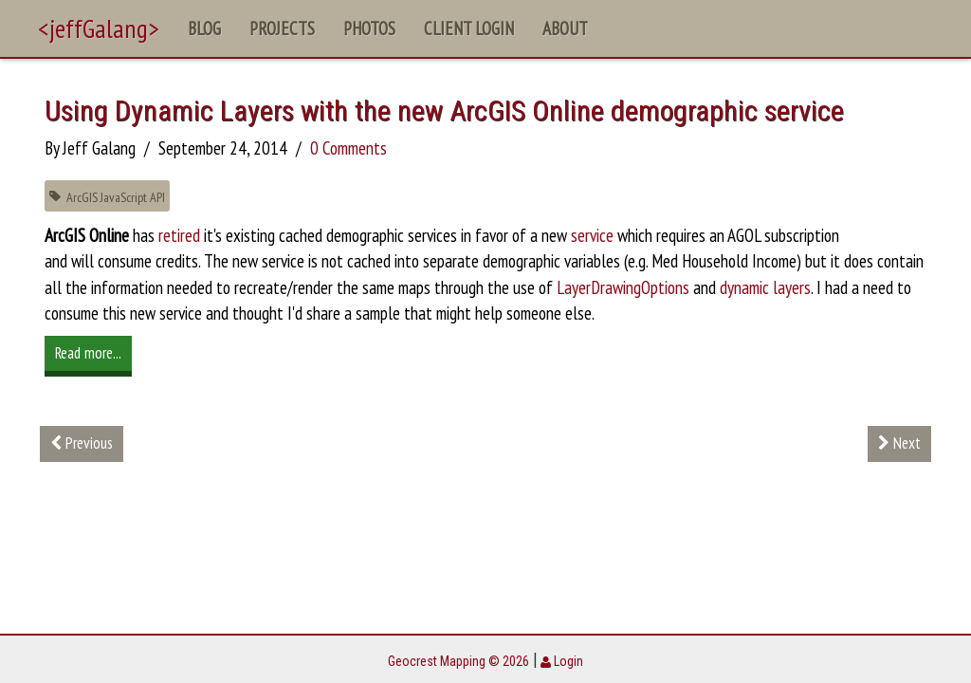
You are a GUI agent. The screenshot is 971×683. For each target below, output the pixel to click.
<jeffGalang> (98, 28)
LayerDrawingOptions (623, 287)
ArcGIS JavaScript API (107, 197)
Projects (282, 28)
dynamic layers (765, 287)
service (592, 235)
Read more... (88, 352)
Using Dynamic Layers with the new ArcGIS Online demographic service (444, 110)
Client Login (469, 28)
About (565, 28)
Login (561, 661)
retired (179, 235)
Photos (369, 28)
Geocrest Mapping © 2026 (458, 661)
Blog (204, 28)
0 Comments (348, 148)
